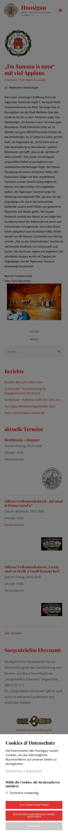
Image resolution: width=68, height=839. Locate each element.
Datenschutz (14, 771)
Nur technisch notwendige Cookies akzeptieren (34, 815)
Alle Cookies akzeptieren (34, 804)
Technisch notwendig (24, 793)
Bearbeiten (34, 826)
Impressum (34, 771)
